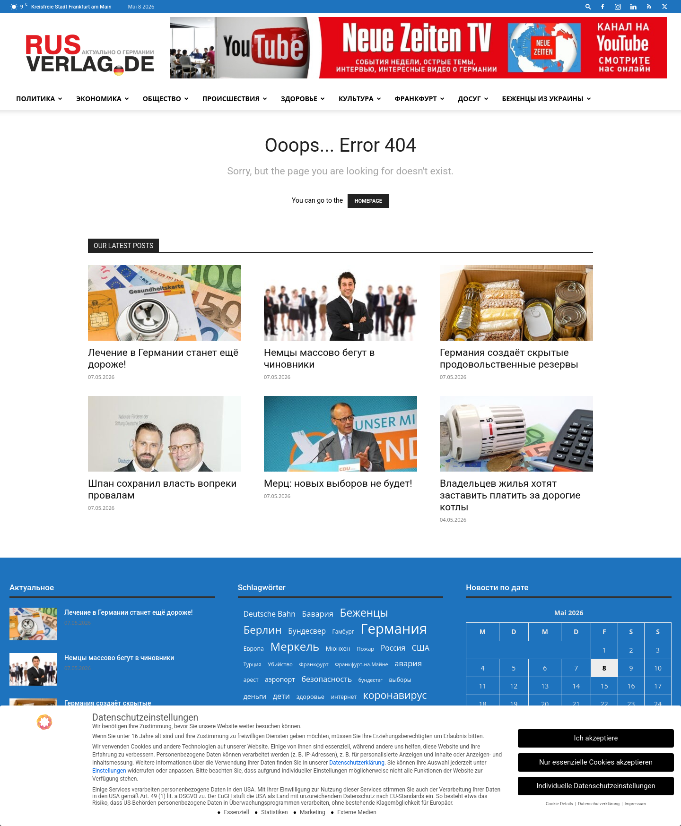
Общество (166, 98)
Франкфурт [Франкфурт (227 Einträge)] (314, 664)
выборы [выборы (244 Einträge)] (400, 680)
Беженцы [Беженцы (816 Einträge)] (364, 613)
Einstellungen (109, 770)
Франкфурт (420, 98)
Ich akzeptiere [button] (596, 738)
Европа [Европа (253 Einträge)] (254, 649)
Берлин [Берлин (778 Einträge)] (263, 630)
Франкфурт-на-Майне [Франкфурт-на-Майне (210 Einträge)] (361, 664)
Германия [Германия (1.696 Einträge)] (393, 629)
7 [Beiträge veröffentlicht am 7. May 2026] (576, 667)
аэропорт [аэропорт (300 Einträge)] (280, 679)
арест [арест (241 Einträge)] (251, 679)
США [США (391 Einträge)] (420, 648)
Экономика (102, 98)
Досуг (473, 98)
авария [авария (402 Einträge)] (408, 663)
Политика (39, 98)
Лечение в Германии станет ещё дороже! (128, 612)
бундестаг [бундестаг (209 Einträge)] (370, 680)
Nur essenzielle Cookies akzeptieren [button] (596, 762)
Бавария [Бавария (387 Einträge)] (317, 614)
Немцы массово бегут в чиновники (119, 658)
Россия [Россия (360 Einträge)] (393, 648)
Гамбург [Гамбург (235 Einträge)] (343, 631)
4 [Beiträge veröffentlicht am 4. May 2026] (482, 667)
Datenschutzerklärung (356, 762)
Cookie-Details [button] (560, 803)
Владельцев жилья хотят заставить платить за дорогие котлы (510, 495)
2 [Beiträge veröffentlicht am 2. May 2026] (631, 649)
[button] (588, 6)
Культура (360, 98)
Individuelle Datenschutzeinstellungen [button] (595, 786)
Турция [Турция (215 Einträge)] (253, 664)
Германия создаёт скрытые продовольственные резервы (509, 358)
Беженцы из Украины (546, 98)
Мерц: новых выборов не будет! (338, 483)
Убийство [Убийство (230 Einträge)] (280, 664)
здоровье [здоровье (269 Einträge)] (310, 696)
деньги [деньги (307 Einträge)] (255, 696)
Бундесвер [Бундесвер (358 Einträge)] (307, 631)
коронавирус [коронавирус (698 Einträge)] (395, 695)
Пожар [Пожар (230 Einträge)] (365, 648)
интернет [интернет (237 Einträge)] (344, 696)
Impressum (635, 803)
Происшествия (234, 98)
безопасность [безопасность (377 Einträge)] (326, 679)
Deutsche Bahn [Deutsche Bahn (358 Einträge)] (270, 614)
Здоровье (303, 98)
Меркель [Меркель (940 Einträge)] (295, 646)
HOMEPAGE (368, 201)
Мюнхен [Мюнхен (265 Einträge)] (338, 648)
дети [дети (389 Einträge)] (281, 696)
